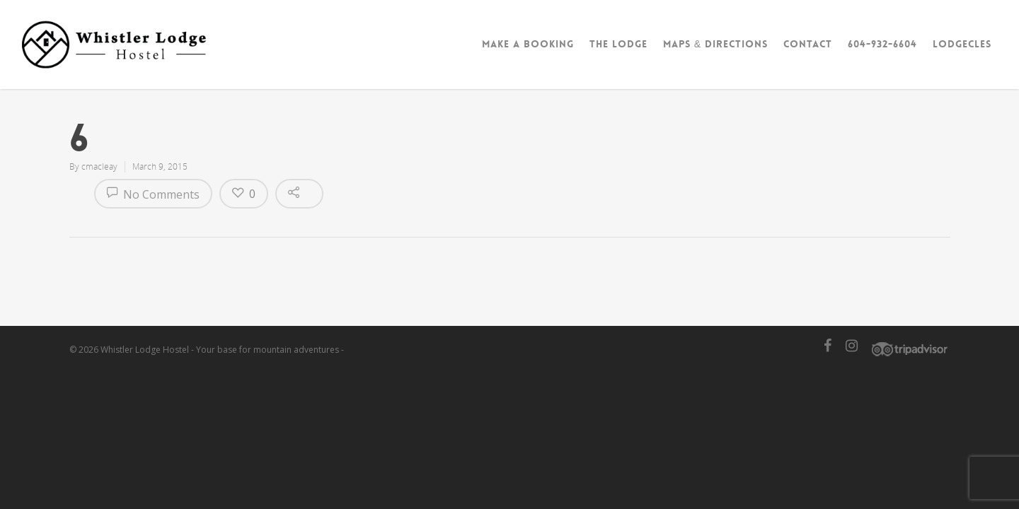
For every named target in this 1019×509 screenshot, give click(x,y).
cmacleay (99, 166)
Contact (807, 43)
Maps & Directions (715, 43)
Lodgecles (962, 43)
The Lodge (618, 43)
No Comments (153, 194)
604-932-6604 (882, 43)
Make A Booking (528, 43)
